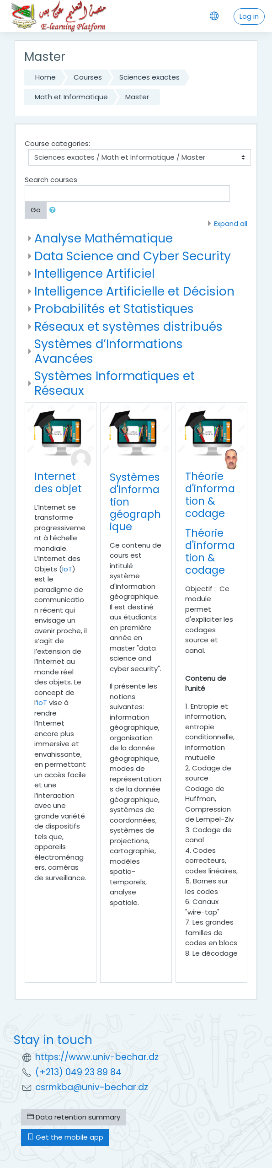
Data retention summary (73, 1117)
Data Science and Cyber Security (132, 256)
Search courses (51, 179)
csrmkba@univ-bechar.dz (91, 1087)
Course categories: (57, 143)
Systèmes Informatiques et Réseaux (114, 383)
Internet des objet (58, 482)
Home (45, 77)
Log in (249, 16)
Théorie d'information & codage (210, 495)
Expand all (230, 223)
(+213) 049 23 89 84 (78, 1072)
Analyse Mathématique (103, 238)
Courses (88, 77)
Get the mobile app (65, 1137)
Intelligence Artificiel (94, 273)
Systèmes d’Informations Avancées (108, 351)
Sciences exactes (149, 77)
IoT (67, 569)
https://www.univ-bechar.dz (97, 1057)
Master (137, 97)
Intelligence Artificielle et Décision (134, 291)
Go (36, 210)
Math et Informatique (71, 97)
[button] (54, 210)
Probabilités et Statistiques (114, 308)
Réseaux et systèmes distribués (128, 326)
